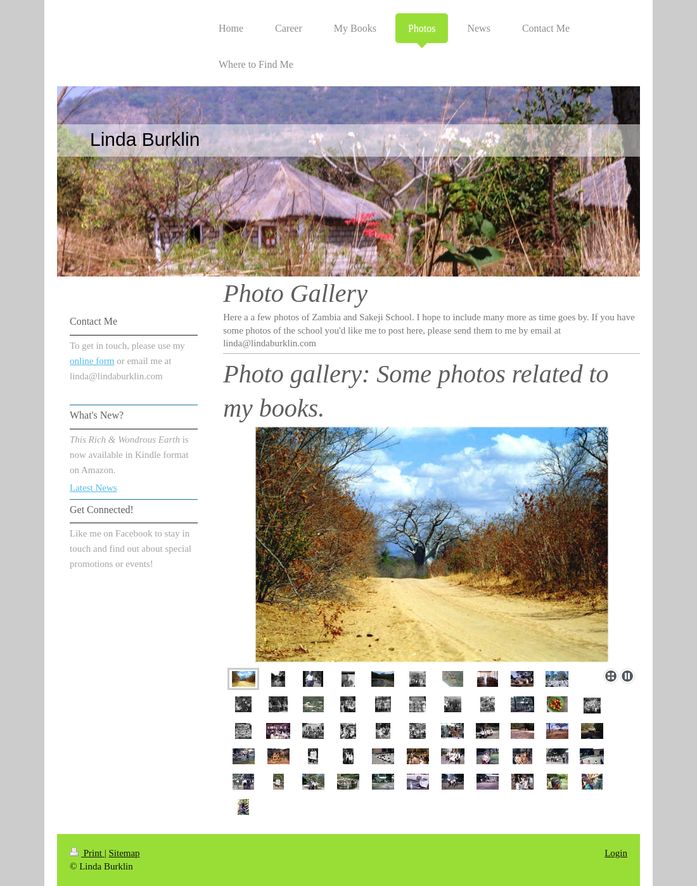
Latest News (93, 488)
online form (92, 361)
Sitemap (123, 853)
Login (615, 853)
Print (87, 853)
